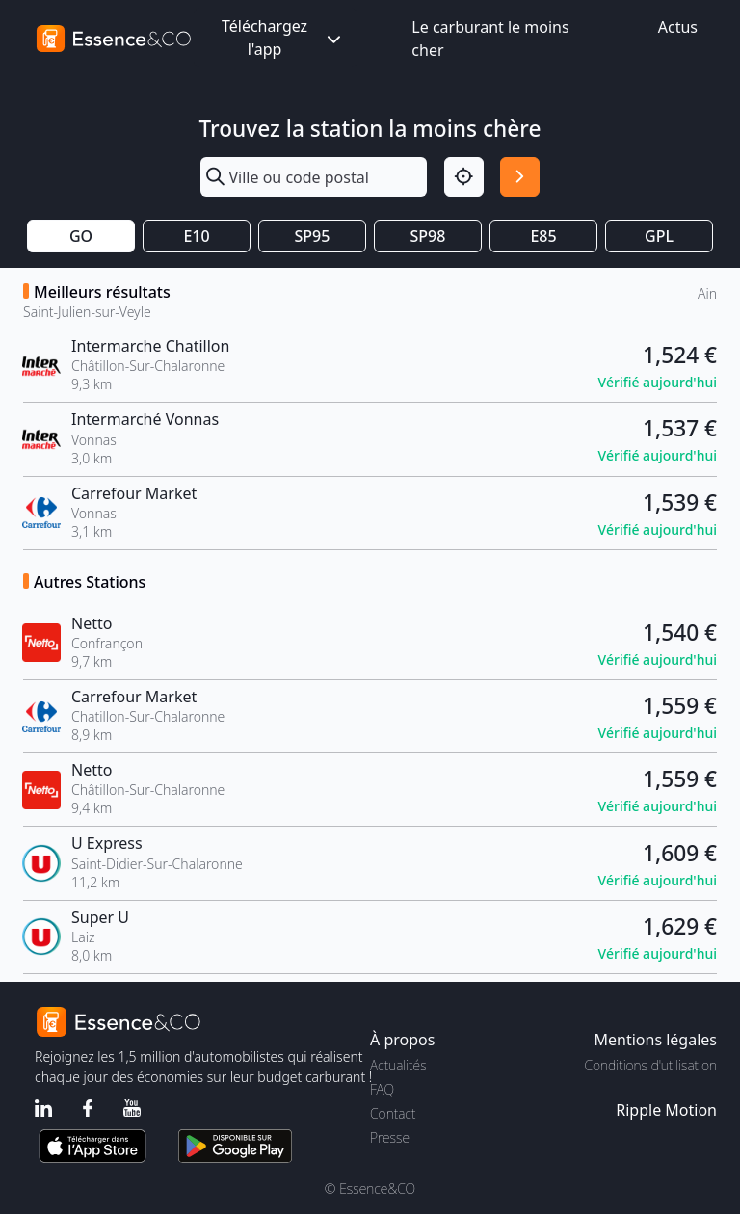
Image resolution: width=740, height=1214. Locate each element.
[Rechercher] (520, 177)
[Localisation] (464, 177)
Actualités (398, 1065)
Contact (392, 1113)
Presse (390, 1137)
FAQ (382, 1089)
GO (80, 236)
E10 (196, 236)
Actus (678, 27)
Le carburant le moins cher (489, 38)
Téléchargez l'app (283, 37)
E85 (543, 236)
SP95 (312, 236)
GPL (659, 236)
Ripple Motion (666, 1110)
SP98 (428, 236)
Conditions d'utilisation (650, 1065)
